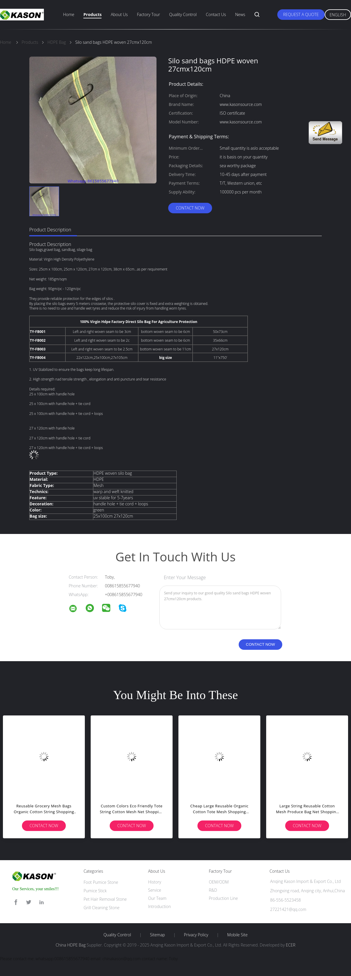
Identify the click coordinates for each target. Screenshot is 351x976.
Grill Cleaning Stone (102, 907)
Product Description (50, 229)
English (338, 15)
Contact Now (190, 208)
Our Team (157, 898)
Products (92, 14)
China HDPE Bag (70, 945)
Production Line (223, 898)
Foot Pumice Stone (101, 882)
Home (68, 14)
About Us (119, 14)
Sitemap (157, 935)
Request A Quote (301, 14)
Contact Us (216, 14)
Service (154, 890)
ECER (290, 945)
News (240, 14)
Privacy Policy (196, 935)
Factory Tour (148, 14)
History (154, 882)
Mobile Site (237, 935)
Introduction (159, 906)
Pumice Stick (95, 890)
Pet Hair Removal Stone (105, 899)
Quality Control (183, 14)
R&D (213, 890)
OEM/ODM (219, 882)
